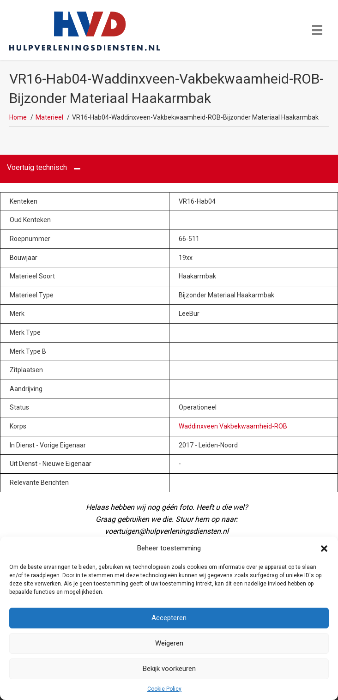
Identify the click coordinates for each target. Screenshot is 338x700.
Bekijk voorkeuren (169, 668)
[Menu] (317, 30)
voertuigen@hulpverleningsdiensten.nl (167, 531)
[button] (324, 548)
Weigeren (169, 643)
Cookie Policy (164, 689)
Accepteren (169, 618)
